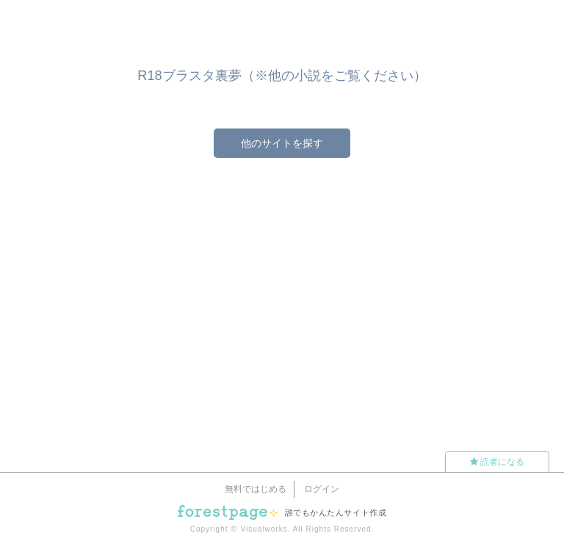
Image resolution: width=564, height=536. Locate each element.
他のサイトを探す (282, 143)
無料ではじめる (255, 489)
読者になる (497, 462)
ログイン (321, 489)
